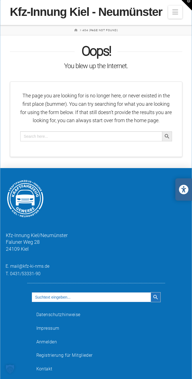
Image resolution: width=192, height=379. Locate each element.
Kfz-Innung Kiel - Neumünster (86, 12)
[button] (175, 12)
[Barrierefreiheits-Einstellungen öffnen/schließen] (183, 189)
